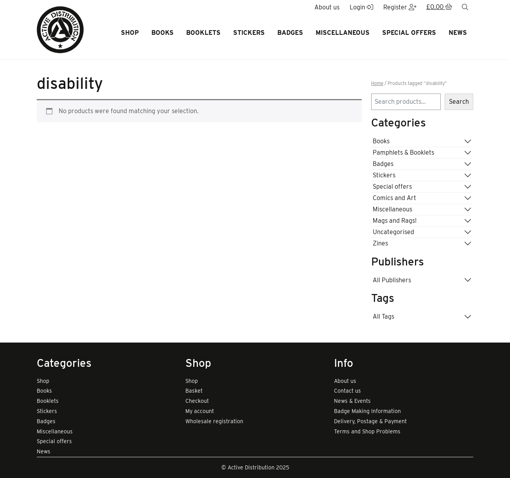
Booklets (203, 32)
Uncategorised (393, 232)
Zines (380, 243)
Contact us (347, 391)
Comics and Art (394, 198)
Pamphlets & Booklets (403, 152)
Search (459, 101)
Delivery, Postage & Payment (370, 421)
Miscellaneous (343, 32)
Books (162, 32)
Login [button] (361, 7)
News (458, 32)
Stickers (249, 32)
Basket (194, 391)
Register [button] (400, 7)
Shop (130, 32)
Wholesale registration (214, 421)
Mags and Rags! (395, 220)
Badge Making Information (367, 411)
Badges (290, 32)
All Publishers (392, 280)
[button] (439, 7)
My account (199, 411)
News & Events (352, 401)
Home (377, 83)
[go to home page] (60, 29)
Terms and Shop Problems (367, 431)
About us (345, 381)
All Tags (383, 316)
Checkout (197, 401)
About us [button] (326, 7)
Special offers (409, 32)
